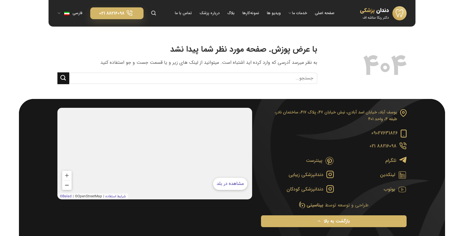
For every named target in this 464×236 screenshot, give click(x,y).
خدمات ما (297, 13)
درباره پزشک (209, 13)
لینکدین (387, 174)
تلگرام (390, 160)
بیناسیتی (315, 205)
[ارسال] (63, 78)
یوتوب (389, 189)
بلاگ (231, 13)
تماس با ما (183, 13)
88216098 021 (383, 146)
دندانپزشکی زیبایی (306, 174)
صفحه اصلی (324, 13)
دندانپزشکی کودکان (304, 189)
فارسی (70, 13)
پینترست (314, 160)
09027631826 (384, 133)
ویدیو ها (274, 13)
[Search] (153, 13)
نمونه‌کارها (250, 13)
